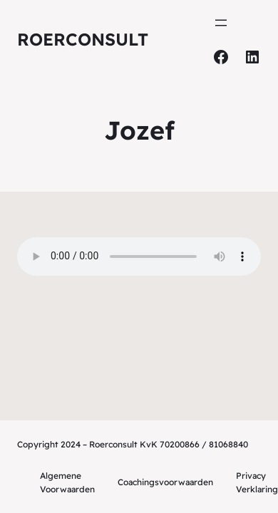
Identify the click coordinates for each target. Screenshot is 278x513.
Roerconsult (82, 39)
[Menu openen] (221, 22)
